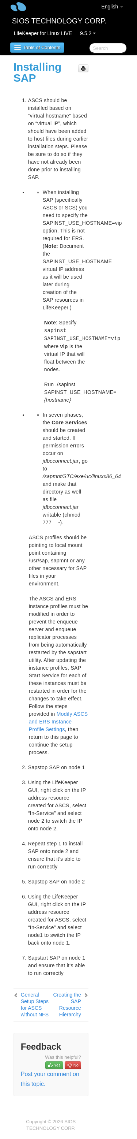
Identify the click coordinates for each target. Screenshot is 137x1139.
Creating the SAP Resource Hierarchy (67, 1004)
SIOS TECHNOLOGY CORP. (59, 21)
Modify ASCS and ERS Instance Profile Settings (58, 721)
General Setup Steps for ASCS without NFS (35, 1004)
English (112, 7)
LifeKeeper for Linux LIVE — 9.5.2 (55, 33)
